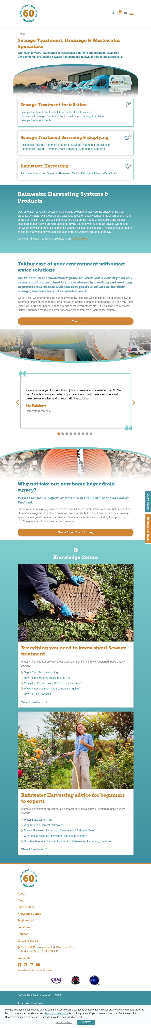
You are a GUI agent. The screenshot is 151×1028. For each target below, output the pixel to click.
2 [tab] (62, 435)
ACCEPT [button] (86, 1022)
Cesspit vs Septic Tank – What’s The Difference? (53, 684)
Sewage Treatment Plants (36, 122)
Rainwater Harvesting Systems (39, 175)
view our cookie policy (56, 1013)
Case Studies (26, 910)
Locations (24, 930)
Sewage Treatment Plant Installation (42, 113)
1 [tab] (58, 435)
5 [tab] (75, 435)
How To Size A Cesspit (37, 695)
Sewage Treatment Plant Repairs (91, 146)
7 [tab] (83, 435)
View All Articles (32, 703)
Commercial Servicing (93, 150)
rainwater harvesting (41, 240)
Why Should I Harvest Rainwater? (44, 826)
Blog (21, 903)
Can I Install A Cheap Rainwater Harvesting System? (55, 837)
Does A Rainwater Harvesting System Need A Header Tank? (60, 832)
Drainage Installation (93, 117)
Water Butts (112, 175)
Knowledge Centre (29, 917)
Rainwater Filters (92, 175)
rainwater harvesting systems (40, 213)
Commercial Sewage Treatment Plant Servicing (49, 150)
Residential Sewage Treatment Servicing (45, 146)
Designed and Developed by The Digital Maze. (35, 973)
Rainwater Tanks (70, 175)
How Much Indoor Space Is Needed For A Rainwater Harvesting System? (67, 842)
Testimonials (26, 924)
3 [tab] (66, 435)
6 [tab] (79, 435)
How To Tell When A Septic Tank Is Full (47, 679)
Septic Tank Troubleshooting (41, 674)
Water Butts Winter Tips (38, 821)
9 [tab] (91, 435)
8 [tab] (87, 435)
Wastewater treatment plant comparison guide (51, 690)
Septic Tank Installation (80, 113)
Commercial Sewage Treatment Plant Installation (50, 117)
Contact (23, 937)
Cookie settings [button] (64, 1022)
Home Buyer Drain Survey (75, 534)
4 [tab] (71, 435)
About (75, 322)
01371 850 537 (31, 944)
